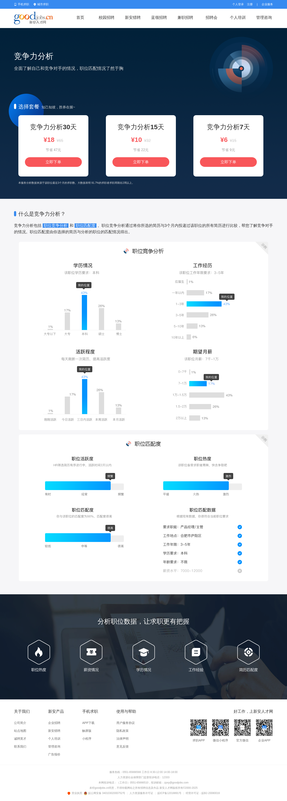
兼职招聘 (185, 17)
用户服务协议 (125, 723)
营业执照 (75, 793)
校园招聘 (106, 17)
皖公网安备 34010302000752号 (105, 793)
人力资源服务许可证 (141, 793)
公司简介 (20, 723)
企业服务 (267, 4)
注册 (250, 4)
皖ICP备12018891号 (169, 793)
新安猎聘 (133, 17)
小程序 (86, 738)
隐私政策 (122, 730)
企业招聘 (54, 723)
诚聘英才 (20, 738)
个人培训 (238, 17)
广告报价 (54, 754)
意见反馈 (122, 746)
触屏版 (86, 730)
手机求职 (21, 4)
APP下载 (88, 723)
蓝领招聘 (159, 17)
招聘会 (211, 17)
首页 (80, 17)
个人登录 (238, 4)
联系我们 (20, 746)
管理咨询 (264, 17)
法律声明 (122, 738)
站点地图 (20, 730)
